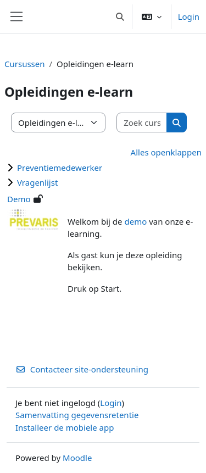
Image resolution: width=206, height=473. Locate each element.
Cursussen (24, 63)
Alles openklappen (166, 152)
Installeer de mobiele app (64, 427)
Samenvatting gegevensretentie (76, 414)
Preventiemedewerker (59, 167)
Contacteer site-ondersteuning (81, 369)
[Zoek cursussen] (142, 123)
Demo (19, 198)
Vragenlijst (37, 182)
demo (135, 221)
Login (188, 16)
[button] (120, 16)
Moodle (77, 457)
